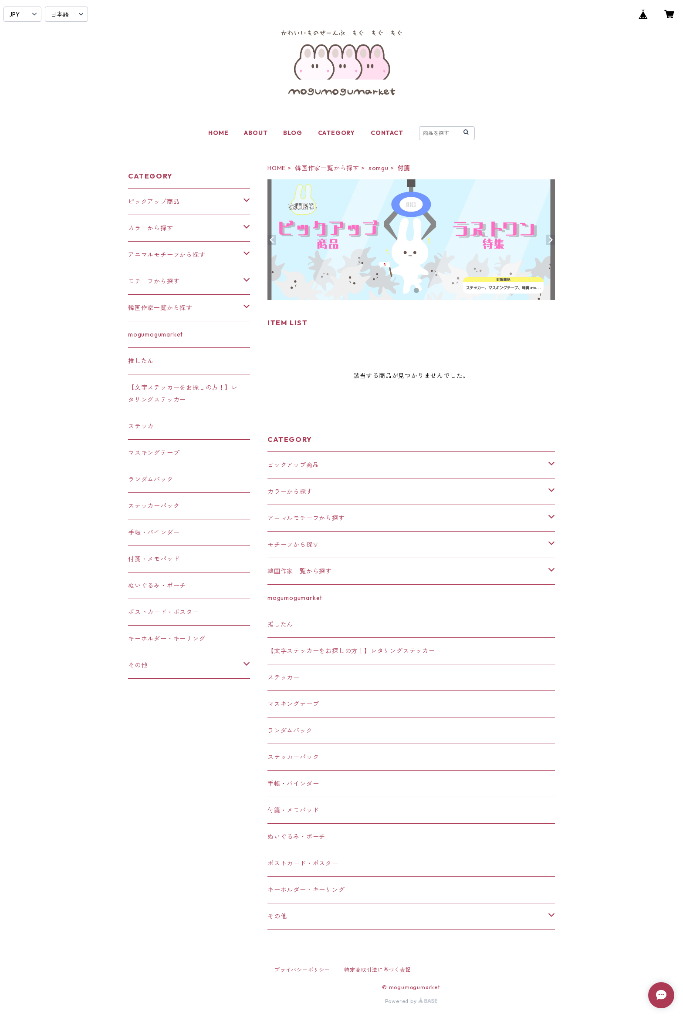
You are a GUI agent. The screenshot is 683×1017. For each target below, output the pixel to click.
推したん (280, 624)
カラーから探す (290, 491)
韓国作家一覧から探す (327, 168)
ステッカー (283, 677)
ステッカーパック (293, 757)
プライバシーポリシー (302, 969)
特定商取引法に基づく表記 (377, 969)
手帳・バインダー (293, 784)
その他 (277, 916)
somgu (379, 168)
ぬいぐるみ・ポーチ (296, 837)
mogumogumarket (294, 598)
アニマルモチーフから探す (306, 518)
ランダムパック (290, 730)
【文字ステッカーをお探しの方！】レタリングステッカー (351, 651)
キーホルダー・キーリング (306, 890)
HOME (218, 133)
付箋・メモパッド (293, 810)
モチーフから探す (293, 545)
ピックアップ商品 (293, 465)
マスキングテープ (293, 704)
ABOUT (255, 133)
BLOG (292, 133)
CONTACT (387, 133)
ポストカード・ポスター (302, 863)
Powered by (411, 1001)
